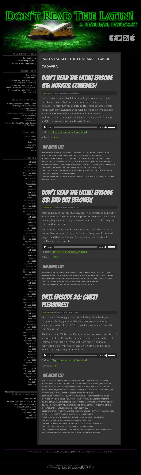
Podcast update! (29, 78)
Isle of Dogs (60, 278)
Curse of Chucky (103, 152)
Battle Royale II (49, 384)
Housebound (85, 399)
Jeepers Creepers (101, 399)
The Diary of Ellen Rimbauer (54, 423)
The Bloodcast (29, 412)
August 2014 (31, 376)
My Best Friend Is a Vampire (83, 402)
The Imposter (74, 281)
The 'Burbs (46, 167)
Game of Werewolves (82, 155)
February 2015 (30, 360)
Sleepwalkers (81, 411)
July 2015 (32, 346)
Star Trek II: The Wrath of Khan (69, 414)
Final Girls (67, 155)
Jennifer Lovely (29, 58)
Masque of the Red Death (69, 161)
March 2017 (31, 294)
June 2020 (32, 189)
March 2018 (31, 261)
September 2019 (29, 211)
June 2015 (32, 349)
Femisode (32, 142)
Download (81, 132)
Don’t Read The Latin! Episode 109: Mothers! (24, 105)
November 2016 (29, 302)
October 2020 (30, 178)
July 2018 (32, 250)
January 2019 (30, 233)
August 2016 (31, 310)
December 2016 (29, 299)
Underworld (47, 432)
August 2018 (31, 247)
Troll (109, 429)
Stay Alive (88, 414)
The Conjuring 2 (49, 281)
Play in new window (62, 132)
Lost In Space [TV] (49, 161)
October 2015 (30, 338)
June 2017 (32, 286)
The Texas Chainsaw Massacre (55, 429)
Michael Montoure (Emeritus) (24, 63)
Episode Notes (30, 137)
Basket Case (102, 381)
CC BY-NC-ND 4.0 (87, 467)
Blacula (72, 384)
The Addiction (99, 417)
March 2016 (31, 324)
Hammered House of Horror (24, 404)
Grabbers (96, 155)
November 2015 (29, 335)
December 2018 (29, 236)
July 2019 (32, 217)
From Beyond (107, 390)
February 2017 (30, 297)
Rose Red (46, 408)
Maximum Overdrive (74, 278)
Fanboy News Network (26, 407)
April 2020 (32, 195)
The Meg (73, 284)
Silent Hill (83, 408)
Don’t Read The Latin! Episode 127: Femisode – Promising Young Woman (21, 86)
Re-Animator (68, 405)
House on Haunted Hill (69, 399)
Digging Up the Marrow (99, 387)
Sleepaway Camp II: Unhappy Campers (58, 411)
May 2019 (32, 222)
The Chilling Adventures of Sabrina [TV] (83, 167)
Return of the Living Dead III (99, 405)
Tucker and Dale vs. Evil (104, 177)
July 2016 (32, 313)
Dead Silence (82, 387)
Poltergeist (57, 405)
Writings (33, 150)
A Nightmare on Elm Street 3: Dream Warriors (77, 381)
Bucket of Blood (73, 152)
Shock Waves (30, 399)
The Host (71, 423)
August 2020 (31, 184)
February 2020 (30, 200)
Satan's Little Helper (60, 408)
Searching (107, 278)
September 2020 (29, 181)
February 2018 (30, 264)
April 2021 (32, 165)
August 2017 (31, 280)
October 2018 (30, 242)
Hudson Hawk (48, 278)
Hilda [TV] (89, 158)
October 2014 (30, 371)
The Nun (90, 284)
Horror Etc (31, 415)
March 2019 (31, 228)
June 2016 (32, 316)
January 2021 (30, 170)
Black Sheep (62, 384)
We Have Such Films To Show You (21, 401)
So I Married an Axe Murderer (101, 411)
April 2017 (32, 291)
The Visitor (74, 429)
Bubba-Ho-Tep (59, 152)
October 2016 (30, 305)
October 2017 (30, 275)
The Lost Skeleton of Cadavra (100, 170)
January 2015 (30, 363)
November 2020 (29, 176)
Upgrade (46, 180)
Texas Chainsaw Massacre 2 (103, 164)
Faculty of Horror (28, 410)
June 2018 (32, 253)
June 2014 (32, 382)
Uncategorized (30, 148)
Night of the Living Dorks (53, 164)
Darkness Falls (91, 272)
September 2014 (29, 374)
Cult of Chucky (88, 152)
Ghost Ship (54, 275)
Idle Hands (98, 158)
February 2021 (30, 167)
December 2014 (29, 365)
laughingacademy (14, 104)
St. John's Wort (48, 414)
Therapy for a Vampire (68, 174)
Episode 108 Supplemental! (30, 110)
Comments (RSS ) (77, 468)
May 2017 (32, 288)
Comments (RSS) (85, 452)
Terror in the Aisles (83, 417)
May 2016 (32, 319)
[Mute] (105, 127)
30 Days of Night (49, 381)
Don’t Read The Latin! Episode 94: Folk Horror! (24, 124)
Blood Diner (47, 152)
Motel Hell (90, 161)
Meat (83, 161)
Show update (31, 75)
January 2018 (30, 266)
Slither (86, 164)
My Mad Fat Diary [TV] (93, 278)
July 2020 (32, 187)
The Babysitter (58, 167)
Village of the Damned (82, 432)
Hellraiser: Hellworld (75, 396)
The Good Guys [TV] (50, 170)
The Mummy (82, 284)
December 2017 (29, 269)
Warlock (97, 432)
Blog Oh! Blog (108, 452)
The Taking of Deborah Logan (80, 426)
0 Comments (47, 93)
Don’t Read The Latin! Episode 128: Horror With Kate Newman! (22, 81)
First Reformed (105, 272)
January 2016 (30, 330)
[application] (79, 127)
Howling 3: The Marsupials (102, 275)
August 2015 (31, 343)
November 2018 (29, 239)
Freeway (45, 275)
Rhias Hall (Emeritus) (27, 61)
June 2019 (32, 220)
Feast (59, 155)
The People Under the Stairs (54, 426)
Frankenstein (63, 390)
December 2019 (29, 206)
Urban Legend (60, 432)
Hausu (91, 393)
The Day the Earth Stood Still (55, 420)
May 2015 (32, 352)
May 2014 (32, 385)
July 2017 (32, 283)
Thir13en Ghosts (87, 429)
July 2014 (32, 379)
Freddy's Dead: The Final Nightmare (85, 390)
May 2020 (32, 192)
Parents (68, 164)
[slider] (75, 127)
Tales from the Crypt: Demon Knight (57, 417)
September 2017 (29, 277)
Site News (32, 145)
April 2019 (32, 225)
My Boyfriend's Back (105, 161)
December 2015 (29, 332)
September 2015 (29, 341)
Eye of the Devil (49, 155)
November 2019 (29, 209)
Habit (54, 393)
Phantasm (46, 405)
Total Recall (100, 429)
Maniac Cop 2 (47, 402)
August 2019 (31, 214)
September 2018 (29, 244)
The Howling (62, 281)
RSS (56, 137)
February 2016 (30, 327)
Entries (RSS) (70, 452)
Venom (53, 180)
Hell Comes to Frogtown (53, 396)
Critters (58, 387)
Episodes (32, 139)
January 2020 (30, 203)
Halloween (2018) (49, 158)
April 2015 (32, 354)
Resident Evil (80, 405)
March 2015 (31, 357)
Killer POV (31, 418)
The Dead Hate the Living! (80, 420)
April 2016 (32, 321)
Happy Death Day (77, 158)
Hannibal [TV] (63, 158)
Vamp (69, 432)
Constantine (47, 387)
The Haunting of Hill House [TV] (72, 170)
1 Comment (47, 312)
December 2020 (29, 173)
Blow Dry (81, 384)
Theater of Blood (50, 174)
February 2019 (30, 231)
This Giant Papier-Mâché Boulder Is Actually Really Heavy (67, 177)
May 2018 (32, 255)
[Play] (45, 127)
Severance (77, 164)
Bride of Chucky (92, 384)
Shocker (74, 408)
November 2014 (29, 368)
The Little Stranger (89, 281)
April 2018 (32, 258)
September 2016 (29, 308)
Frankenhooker (49, 390)
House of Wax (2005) (50, 399)
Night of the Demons (105, 402)
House (106, 396)
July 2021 (32, 162)
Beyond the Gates (50, 272)
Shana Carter (18, 118)
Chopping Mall (106, 384)
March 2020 (31, 198)
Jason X (107, 158)
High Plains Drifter (94, 396)
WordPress (61, 452)
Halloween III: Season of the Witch (75, 275)
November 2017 (29, 272)
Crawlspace (64, 272)
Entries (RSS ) (62, 468)
